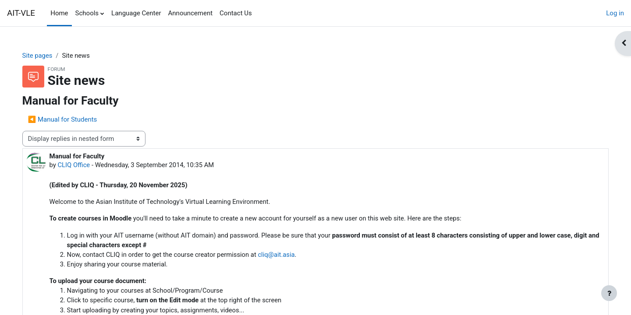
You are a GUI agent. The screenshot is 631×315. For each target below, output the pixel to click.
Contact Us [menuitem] (236, 13)
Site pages (46, 56)
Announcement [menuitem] (190, 13)
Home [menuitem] (59, 13)
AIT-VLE (21, 13)
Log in (615, 13)
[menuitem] (258, 13)
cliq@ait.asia (289, 256)
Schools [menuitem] (87, 13)
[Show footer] (609, 293)
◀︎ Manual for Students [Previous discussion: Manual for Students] (71, 119)
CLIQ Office (83, 165)
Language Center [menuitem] (136, 13)
